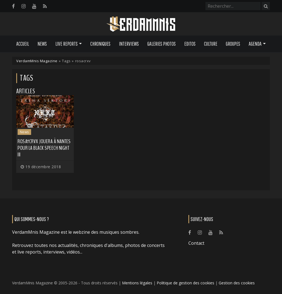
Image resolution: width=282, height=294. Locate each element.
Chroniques (100, 44)
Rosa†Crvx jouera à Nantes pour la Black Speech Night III (44, 148)
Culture (210, 44)
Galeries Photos (161, 44)
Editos (190, 44)
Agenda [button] (255, 44)
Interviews (129, 44)
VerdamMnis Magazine (37, 60)
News (42, 44)
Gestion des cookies (237, 282)
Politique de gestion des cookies (185, 282)
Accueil (22, 44)
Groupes (233, 44)
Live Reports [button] (66, 44)
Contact (196, 243)
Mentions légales (137, 282)
